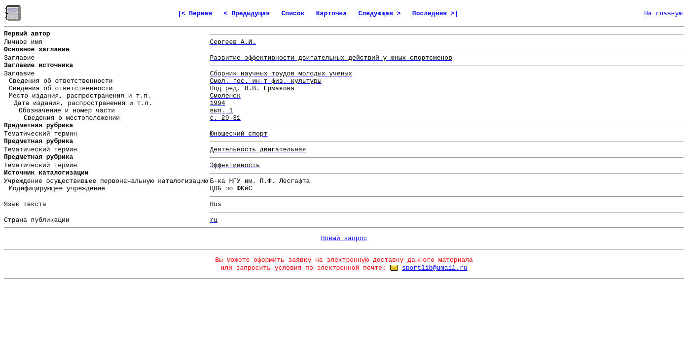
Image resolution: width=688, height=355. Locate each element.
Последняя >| (435, 13)
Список (293, 13)
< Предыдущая (247, 13)
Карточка (331, 13)
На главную (663, 13)
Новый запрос (344, 238)
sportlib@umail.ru (435, 268)
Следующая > (380, 13)
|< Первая (195, 13)
